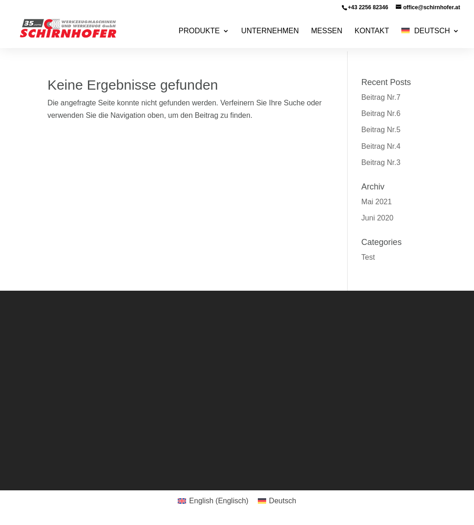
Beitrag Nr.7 (381, 97)
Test (368, 257)
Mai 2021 (377, 202)
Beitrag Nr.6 (381, 113)
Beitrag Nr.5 (381, 130)
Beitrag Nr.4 (381, 146)
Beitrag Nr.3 (381, 162)
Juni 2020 (377, 218)
